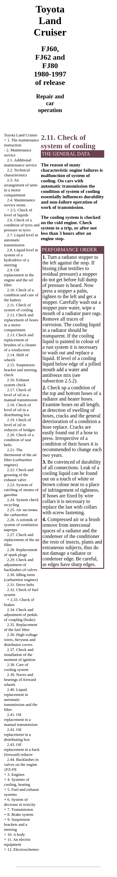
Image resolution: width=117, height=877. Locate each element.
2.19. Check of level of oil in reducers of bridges (19, 424)
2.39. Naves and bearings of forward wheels (20, 679)
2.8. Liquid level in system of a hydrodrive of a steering (21, 257)
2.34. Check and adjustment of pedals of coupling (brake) (21, 614)
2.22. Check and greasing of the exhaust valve (18, 474)
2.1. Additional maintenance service (20, 162)
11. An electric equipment (17, 842)
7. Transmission (20, 809)
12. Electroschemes (23, 849)
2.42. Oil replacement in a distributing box (17, 734)
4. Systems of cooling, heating (17, 782)
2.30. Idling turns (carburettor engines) (21, 577)
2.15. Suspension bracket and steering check (20, 369)
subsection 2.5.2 (58, 380)
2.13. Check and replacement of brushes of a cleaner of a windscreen (20, 342)
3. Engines (15, 774)
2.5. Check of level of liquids (18, 212)
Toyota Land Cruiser (20, 135)
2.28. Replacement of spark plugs (20, 552)
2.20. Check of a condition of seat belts (19, 439)
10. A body (16, 834)
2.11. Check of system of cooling (18, 307)
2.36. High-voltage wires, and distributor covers (21, 639)
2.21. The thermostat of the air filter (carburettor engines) (20, 457)
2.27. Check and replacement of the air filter (22, 539)
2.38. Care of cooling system (16, 667)
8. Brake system (20, 814)
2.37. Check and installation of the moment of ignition (19, 654)
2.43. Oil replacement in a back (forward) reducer (22, 749)
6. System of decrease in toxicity (20, 802)
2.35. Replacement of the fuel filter (20, 627)
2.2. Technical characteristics (17, 172)
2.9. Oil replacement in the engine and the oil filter (19, 277)
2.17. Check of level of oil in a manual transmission (20, 394)
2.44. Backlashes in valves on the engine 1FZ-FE (21, 764)
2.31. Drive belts (20, 584)
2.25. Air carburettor (20, 512)
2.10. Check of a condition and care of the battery (21, 295)
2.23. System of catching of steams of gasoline (21, 489)
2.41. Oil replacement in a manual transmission (20, 719)
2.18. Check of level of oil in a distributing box (17, 409)
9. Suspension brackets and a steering (17, 824)
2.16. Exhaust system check (16, 382)
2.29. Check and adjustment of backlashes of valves (20, 564)
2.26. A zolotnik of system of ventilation (21, 524)
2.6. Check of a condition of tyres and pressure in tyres (22, 225)
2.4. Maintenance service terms (19, 202)
